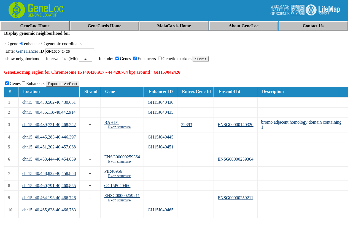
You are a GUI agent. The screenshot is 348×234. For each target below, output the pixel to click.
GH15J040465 (160, 210)
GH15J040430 (160, 102)
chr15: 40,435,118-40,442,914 (49, 112)
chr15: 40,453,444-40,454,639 (49, 159)
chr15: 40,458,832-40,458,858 (49, 173)
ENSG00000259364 (122, 157)
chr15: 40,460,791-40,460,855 (49, 185)
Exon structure (119, 127)
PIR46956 (113, 171)
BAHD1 (111, 122)
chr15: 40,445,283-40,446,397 (49, 137)
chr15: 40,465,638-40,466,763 (49, 210)
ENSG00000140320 (235, 124)
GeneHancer (27, 51)
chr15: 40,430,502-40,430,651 (49, 102)
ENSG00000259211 (122, 195)
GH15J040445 (160, 137)
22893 (186, 124)
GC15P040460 (117, 185)
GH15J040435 (160, 112)
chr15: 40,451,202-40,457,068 (49, 147)
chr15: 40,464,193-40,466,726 (49, 197)
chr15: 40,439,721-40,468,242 (49, 124)
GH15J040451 (160, 147)
